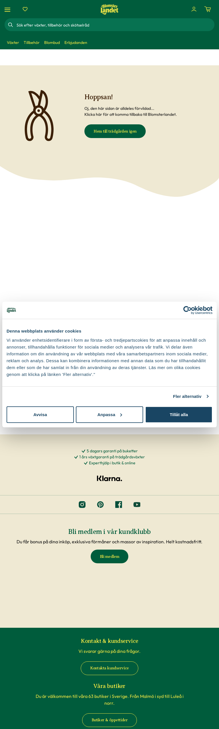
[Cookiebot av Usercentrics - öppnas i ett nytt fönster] (187, 310)
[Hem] (109, 9)
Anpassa (109, 414)
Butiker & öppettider (110, 720)
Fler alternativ (187, 396)
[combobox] (115, 25)
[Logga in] (194, 9)
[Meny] (8, 9)
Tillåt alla (179, 414)
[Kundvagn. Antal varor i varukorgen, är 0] (207, 9)
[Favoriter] (25, 9)
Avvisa (40, 414)
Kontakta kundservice (109, 668)
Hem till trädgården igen (115, 131)
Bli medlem (109, 556)
